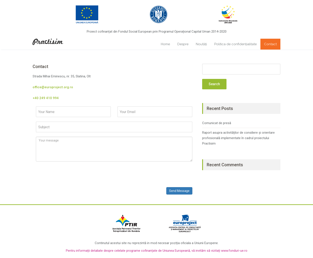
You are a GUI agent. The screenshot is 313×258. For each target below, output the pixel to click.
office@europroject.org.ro (53, 87)
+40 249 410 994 (46, 98)
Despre (182, 44)
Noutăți (201, 44)
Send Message (179, 191)
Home (165, 44)
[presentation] (69, 174)
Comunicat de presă (216, 123)
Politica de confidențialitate (235, 44)
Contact (270, 44)
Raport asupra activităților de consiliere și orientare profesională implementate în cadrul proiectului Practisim (238, 138)
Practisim (48, 42)
